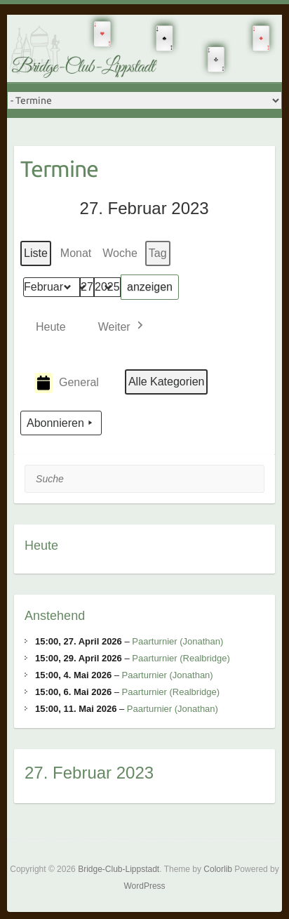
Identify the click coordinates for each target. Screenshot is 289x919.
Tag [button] (158, 253)
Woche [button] (120, 253)
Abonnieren (61, 423)
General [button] (66, 383)
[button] (122, 326)
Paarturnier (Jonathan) (177, 641)
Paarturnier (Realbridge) (180, 658)
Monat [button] (75, 253)
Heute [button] (51, 327)
